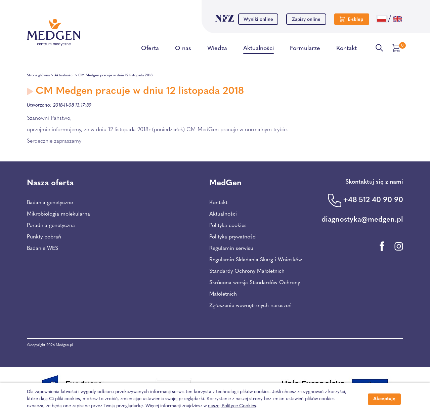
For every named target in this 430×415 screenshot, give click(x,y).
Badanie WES (42, 248)
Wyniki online (258, 19)
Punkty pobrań (44, 237)
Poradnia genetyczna (51, 225)
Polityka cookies (228, 225)
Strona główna (38, 75)
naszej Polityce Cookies (232, 406)
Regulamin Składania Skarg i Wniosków (255, 260)
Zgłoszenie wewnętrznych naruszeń (250, 305)
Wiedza (217, 49)
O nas (183, 49)
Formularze (305, 49)
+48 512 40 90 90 (373, 200)
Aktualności (258, 49)
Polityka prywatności (233, 237)
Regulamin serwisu (231, 248)
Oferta (150, 49)
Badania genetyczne (50, 202)
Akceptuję (384, 399)
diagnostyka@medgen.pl (362, 220)
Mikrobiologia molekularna (58, 214)
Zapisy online (306, 19)
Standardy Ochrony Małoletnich (247, 271)
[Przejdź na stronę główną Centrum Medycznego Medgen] (54, 32)
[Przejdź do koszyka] (397, 48)
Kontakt (346, 49)
